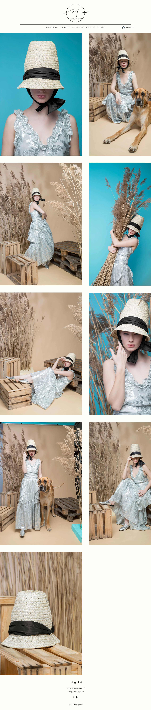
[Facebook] (74, 697)
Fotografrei (76, 682)
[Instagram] (77, 697)
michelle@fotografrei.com (76, 688)
